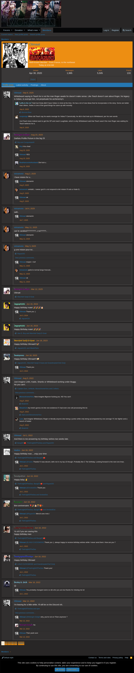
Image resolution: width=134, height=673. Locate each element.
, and (41, 363)
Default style (7, 658)
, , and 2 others (38, 389)
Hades (17, 450)
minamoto (19, 174)
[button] (11, 30)
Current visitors (7, 34)
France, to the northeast (64, 62)
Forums (6, 30)
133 (129, 73)
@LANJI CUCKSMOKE (35, 542)
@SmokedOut (31, 488)
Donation (19, 30)
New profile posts (21, 34)
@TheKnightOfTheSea (34, 568)
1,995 (69, 73)
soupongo (23, 116)
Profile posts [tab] (8, 85)
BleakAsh (23, 408)
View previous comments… (25, 258)
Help (126, 658)
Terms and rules (105, 658)
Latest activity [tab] (22, 85)
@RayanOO (30, 514)
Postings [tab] (34, 85)
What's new (33, 30)
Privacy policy (118, 658)
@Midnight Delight (33, 617)
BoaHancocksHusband (28, 162)
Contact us (92, 658)
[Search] (127, 30)
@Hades (29, 462)
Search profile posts (37, 34)
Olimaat (17, 93)
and (25, 142)
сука (21, 419)
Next (21, 643)
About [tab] (43, 85)
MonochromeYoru (26, 397)
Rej (20, 146)
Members (47, 30)
